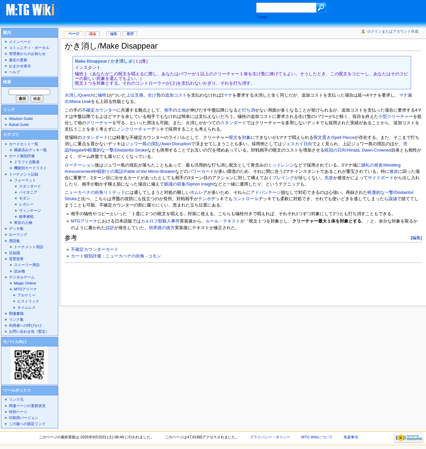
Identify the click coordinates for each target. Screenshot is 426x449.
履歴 (130, 34)
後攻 (393, 171)
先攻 (328, 178)
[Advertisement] (164, 11)
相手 (168, 110)
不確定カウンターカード (94, 249)
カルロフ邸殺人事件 (160, 221)
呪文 (233, 137)
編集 (416, 237)
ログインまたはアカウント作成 (392, 31)
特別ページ (18, 412)
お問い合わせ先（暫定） (29, 331)
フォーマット (25, 180)
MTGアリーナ (84, 221)
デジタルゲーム (22, 277)
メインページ (20, 42)
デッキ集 (16, 228)
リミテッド (114, 192)
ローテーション (80, 165)
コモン (154, 256)
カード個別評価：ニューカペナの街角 (107, 256)
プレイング (283, 178)
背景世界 (16, 259)
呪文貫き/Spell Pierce (334, 137)
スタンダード (233, 123)
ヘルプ (14, 72)
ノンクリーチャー (133, 129)
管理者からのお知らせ (27, 54)
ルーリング (18, 234)
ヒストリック (28, 301)
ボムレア (198, 192)
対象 (246, 137)
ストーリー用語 (27, 265)
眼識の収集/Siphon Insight (189, 184)
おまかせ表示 (20, 66)
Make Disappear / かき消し (101, 61)
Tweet (262, 17)
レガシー (26, 204)
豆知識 (14, 253)
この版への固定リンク (27, 424)
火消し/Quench (79, 95)
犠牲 (102, 95)
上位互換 (134, 95)
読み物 (19, 271)
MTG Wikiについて (316, 437)
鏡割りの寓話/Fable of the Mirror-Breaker (136, 171)
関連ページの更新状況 (27, 406)
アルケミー (26, 295)
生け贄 (154, 95)
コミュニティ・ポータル (29, 48)
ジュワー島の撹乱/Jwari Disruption (158, 144)
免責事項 (350, 437)
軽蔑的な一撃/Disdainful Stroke (117, 150)
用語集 (14, 241)
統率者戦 (26, 217)
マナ (228, 95)
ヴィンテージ (30, 211)
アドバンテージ (266, 192)
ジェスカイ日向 (297, 144)
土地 (181, 110)
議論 (92, 34)
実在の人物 (23, 222)
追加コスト (176, 95)
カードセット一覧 (23, 144)
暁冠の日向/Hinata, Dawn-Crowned (357, 150)
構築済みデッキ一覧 (30, 150)
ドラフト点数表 (27, 162)
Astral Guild (19, 125)
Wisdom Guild (21, 119)
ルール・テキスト (223, 221)
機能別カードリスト (30, 168)
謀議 (392, 199)
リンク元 (16, 399)
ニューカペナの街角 (84, 192)
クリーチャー (99, 123)
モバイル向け (15, 342)
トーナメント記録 (23, 174)
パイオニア (28, 192)
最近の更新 (18, 60)
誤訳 (110, 227)
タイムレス (26, 307)
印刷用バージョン (23, 418)
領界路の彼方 (162, 227)
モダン (24, 198)
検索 (7, 82)
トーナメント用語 (28, 247)
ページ (73, 34)
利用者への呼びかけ (25, 325)
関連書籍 (16, 313)
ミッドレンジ (281, 165)
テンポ (204, 199)
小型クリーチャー (395, 116)
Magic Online (25, 283)
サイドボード (381, 178)
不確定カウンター (99, 110)
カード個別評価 (22, 156)
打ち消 (248, 110)
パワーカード (201, 171)
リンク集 (16, 319)
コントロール (246, 199)
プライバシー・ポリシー (270, 437)
